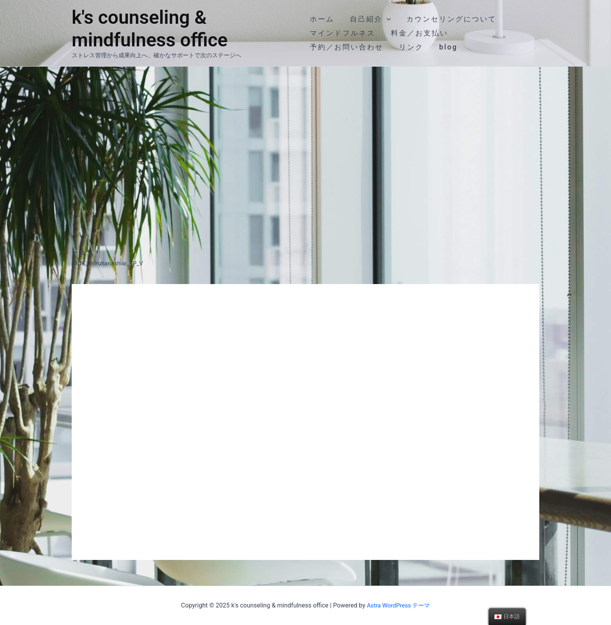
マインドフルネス (342, 33)
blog (445, 47)
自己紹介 (368, 19)
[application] (385, 19)
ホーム (322, 19)
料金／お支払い (418, 33)
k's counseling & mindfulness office (150, 28)
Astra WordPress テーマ (398, 605)
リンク (409, 47)
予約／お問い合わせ (346, 47)
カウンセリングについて (448, 19)
